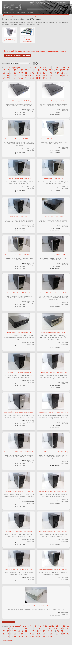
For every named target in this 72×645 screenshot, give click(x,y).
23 (26, 70)
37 (11, 73)
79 (33, 78)
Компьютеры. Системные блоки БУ (10, 40)
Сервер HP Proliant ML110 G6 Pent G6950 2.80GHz (19, 569)
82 (44, 78)
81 (40, 78)
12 (53, 67)
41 (26, 73)
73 (11, 78)
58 (22, 75)
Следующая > (15, 67)
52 (65, 73)
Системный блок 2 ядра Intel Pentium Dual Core (53, 491)
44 (37, 73)
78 (29, 78)
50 (58, 73)
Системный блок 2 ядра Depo (18, 217)
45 (40, 73)
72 (8, 78)
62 (37, 75)
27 (43, 70)
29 (50, 70)
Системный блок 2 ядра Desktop (53, 217)
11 (50, 67)
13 (57, 67)
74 (15, 78)
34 (68, 70)
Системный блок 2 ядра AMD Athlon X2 (53, 255)
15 (64, 67)
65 (47, 75)
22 (22, 70)
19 (11, 70)
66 (51, 75)
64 (44, 75)
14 (60, 67)
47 (47, 73)
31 (57, 70)
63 (40, 75)
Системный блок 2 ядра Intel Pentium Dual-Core (53, 569)
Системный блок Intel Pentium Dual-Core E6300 (19, 491)
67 (57, 75)
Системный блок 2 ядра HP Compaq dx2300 (53, 293)
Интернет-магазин (8, 12)
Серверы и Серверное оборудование (27, 39)
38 (15, 73)
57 (19, 75)
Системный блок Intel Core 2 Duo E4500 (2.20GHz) (53, 412)
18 (8, 70)
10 (46, 67)
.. (32, 70)
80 (37, 78)
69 (64, 75)
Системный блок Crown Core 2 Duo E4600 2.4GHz (53, 372)
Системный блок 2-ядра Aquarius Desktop (19, 101)
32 (61, 70)
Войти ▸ (65, 2)
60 (29, 75)
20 (15, 70)
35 (4, 73)
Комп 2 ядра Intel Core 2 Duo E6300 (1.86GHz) (18, 255)
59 (26, 75)
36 (8, 73)
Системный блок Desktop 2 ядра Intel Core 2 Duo (36, 606)
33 (64, 70)
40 (22, 73)
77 (26, 78)
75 (19, 78)
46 (44, 73)
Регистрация (58, 2)
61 (33, 75)
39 (19, 73)
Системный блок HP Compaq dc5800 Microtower (19, 139)
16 (68, 67)
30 (53, 70)
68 (61, 75)
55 (11, 75)
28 (46, 70)
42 (29, 73)
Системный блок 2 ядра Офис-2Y (53, 178)
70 (68, 75)
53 (4, 75)
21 (19, 70)
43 (33, 73)
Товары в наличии (7, 640)
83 (47, 78)
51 (62, 73)
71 (4, 78)
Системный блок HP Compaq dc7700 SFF (53, 332)
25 (35, 70)
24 (29, 70)
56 (15, 75)
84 (51, 78)
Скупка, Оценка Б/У (20, 12)
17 (4, 70)
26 (39, 70)
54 (8, 75)
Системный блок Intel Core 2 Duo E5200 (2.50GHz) (19, 412)
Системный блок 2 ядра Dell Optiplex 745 (19, 332)
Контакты (30, 12)
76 (22, 78)
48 (51, 73)
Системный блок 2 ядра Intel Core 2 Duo (53, 139)
